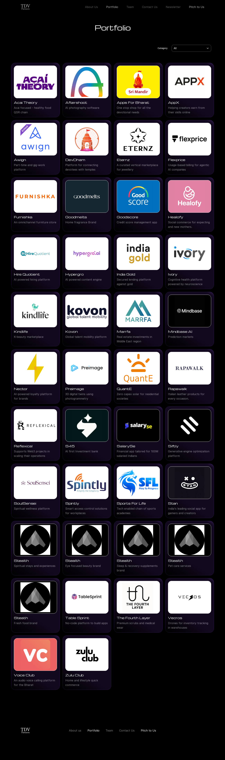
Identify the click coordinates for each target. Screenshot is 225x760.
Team (130, 7)
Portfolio (112, 7)
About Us (91, 7)
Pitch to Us (196, 7)
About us (75, 730)
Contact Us (149, 7)
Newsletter (173, 7)
